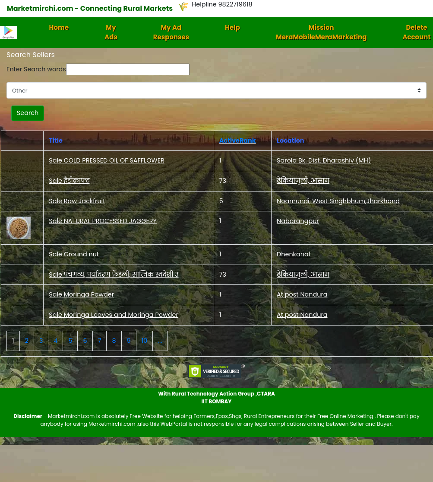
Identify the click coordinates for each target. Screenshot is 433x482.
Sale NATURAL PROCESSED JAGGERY (103, 221)
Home (59, 27)
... (160, 340)
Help (232, 27)
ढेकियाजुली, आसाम (303, 180)
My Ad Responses (171, 32)
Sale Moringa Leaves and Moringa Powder (113, 314)
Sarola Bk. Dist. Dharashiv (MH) (324, 160)
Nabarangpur (298, 221)
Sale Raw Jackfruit (77, 201)
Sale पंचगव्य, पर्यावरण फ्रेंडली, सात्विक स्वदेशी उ (113, 274)
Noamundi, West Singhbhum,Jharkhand (338, 201)
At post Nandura (302, 294)
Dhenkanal (293, 254)
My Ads (110, 32)
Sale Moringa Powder (81, 294)
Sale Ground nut (74, 254)
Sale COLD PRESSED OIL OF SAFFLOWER (106, 160)
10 (145, 340)
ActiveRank (237, 140)
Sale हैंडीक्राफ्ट (69, 180)
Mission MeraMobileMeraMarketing (321, 32)
